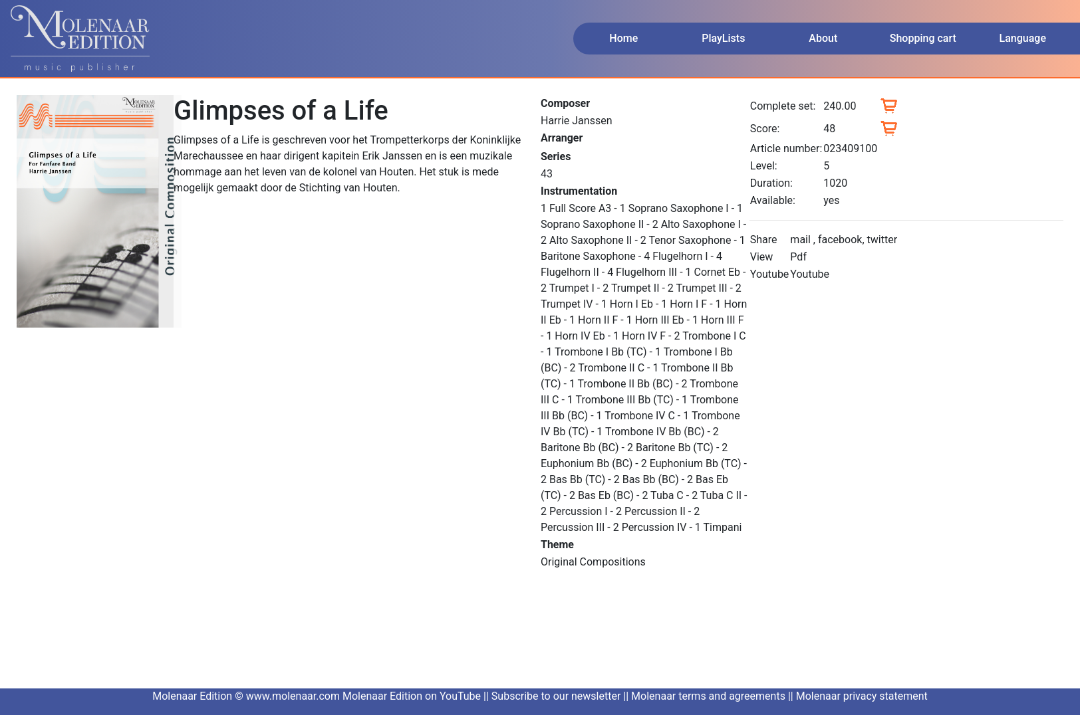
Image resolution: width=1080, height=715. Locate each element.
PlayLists (723, 38)
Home (623, 38)
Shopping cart (923, 38)
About (823, 38)
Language (1023, 38)
